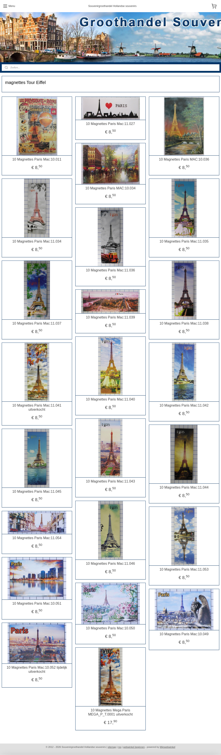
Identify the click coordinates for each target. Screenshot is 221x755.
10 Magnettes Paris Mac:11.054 (36, 538)
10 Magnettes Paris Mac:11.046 (110, 563)
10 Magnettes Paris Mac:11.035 (184, 241)
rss (119, 747)
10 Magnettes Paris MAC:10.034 (110, 188)
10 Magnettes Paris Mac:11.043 (110, 481)
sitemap (112, 747)
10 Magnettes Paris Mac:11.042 (184, 405)
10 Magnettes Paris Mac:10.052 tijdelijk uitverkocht (37, 669)
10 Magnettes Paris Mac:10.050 (110, 628)
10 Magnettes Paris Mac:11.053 (184, 569)
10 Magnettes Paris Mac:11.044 (184, 487)
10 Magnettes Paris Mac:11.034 (36, 241)
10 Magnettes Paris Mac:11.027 (110, 124)
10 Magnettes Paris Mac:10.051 (36, 603)
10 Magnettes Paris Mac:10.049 (184, 634)
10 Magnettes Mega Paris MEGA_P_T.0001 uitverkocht (110, 712)
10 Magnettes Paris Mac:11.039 (110, 317)
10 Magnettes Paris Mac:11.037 (36, 323)
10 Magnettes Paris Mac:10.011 (36, 159)
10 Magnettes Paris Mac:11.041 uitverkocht (36, 407)
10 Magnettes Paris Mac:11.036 (110, 270)
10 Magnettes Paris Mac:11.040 (110, 399)
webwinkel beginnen (134, 747)
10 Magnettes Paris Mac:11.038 (184, 323)
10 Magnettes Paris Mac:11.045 (36, 491)
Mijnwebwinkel (167, 747)
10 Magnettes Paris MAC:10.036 (184, 159)
